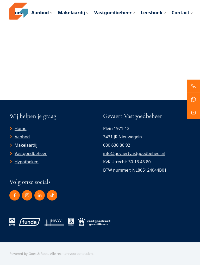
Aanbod (40, 12)
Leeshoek (151, 12)
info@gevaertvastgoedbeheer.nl (134, 153)
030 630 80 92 (116, 145)
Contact (181, 12)
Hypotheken (27, 162)
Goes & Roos (38, 253)
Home (21, 128)
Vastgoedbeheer (113, 12)
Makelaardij (71, 12)
